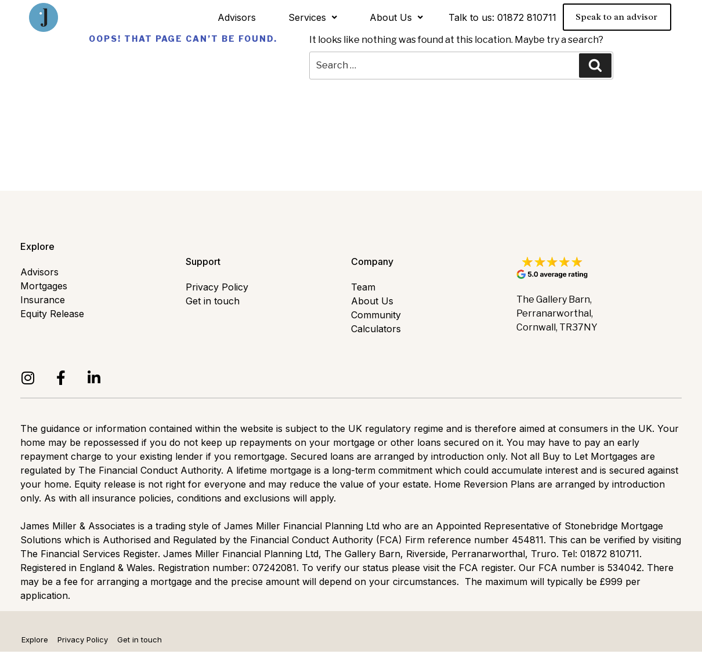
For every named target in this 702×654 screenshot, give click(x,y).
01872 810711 (526, 17)
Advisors (237, 17)
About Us (396, 17)
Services (312, 17)
